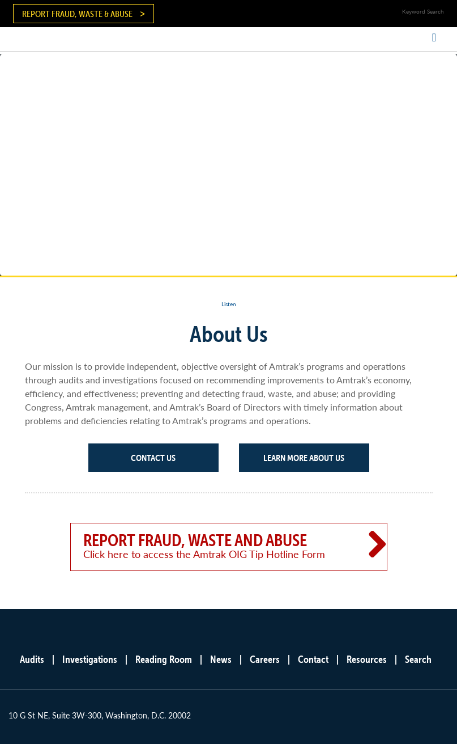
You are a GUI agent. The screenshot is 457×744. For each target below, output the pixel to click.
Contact (313, 659)
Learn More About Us (303, 457)
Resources (367, 659)
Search (418, 659)
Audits (32, 659)
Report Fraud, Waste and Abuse (212, 545)
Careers (265, 659)
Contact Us (153, 457)
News (221, 659)
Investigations (89, 659)
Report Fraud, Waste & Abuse (77, 13)
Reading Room (163, 659)
